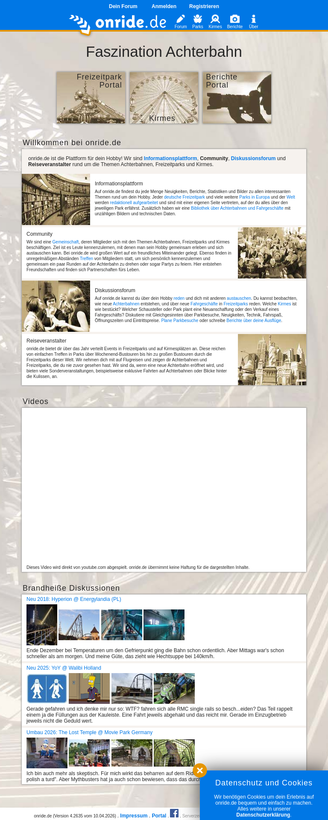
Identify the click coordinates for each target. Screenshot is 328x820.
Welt (291, 197)
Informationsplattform (170, 158)
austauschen (239, 298)
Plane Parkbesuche (179, 320)
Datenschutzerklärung (263, 815)
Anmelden (164, 6)
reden (179, 298)
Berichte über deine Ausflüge (253, 320)
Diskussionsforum (253, 158)
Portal (159, 816)
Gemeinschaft (66, 242)
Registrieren (204, 6)
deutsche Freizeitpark (184, 197)
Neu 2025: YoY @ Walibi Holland (63, 668)
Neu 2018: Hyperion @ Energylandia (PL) (73, 599)
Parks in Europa (254, 197)
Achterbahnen (126, 304)
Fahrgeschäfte (204, 304)
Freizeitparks (235, 304)
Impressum (133, 816)
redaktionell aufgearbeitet (134, 202)
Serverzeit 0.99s (197, 816)
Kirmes (284, 304)
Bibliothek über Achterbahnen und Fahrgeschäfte (237, 208)
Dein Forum (123, 6)
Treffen (86, 258)
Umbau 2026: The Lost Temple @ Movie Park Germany (89, 732)
